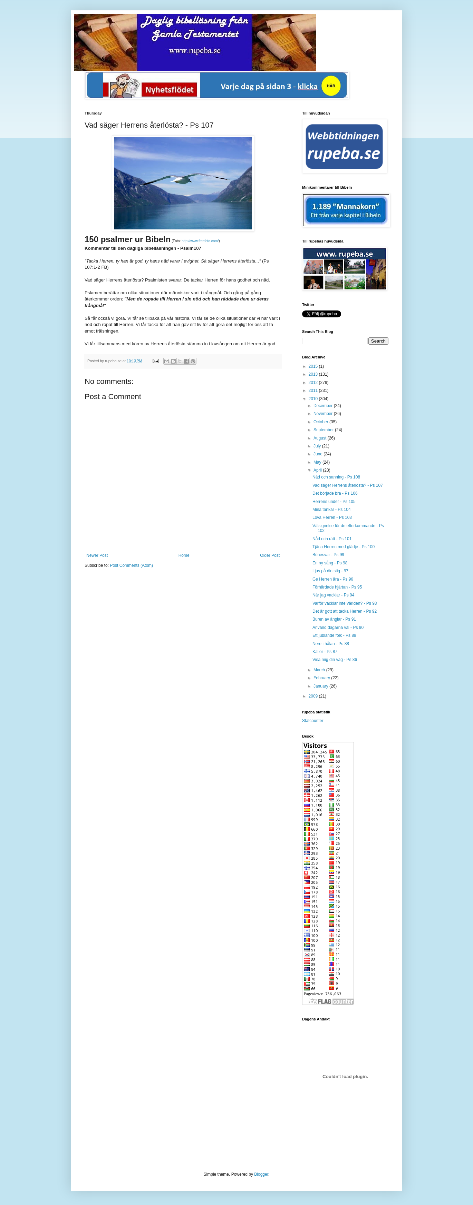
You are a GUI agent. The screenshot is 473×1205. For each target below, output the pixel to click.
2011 (314, 390)
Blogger (261, 1174)
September (324, 429)
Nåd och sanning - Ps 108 (336, 477)
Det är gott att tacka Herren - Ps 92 (344, 611)
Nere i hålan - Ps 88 (330, 643)
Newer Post (97, 555)
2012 (314, 382)
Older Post (270, 555)
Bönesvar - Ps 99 (328, 554)
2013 (314, 374)
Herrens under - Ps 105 (334, 501)
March (319, 670)
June (318, 454)
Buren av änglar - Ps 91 (334, 619)
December (323, 405)
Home (184, 555)
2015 (314, 366)
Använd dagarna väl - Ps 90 (338, 627)
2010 (314, 398)
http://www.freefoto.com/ (200, 241)
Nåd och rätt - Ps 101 (331, 538)
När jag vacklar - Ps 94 (333, 595)
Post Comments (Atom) (131, 565)
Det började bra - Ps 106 (335, 493)
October (321, 421)
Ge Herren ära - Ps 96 (332, 579)
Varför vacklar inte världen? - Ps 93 (344, 603)
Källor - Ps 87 (324, 651)
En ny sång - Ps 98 (329, 563)
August (320, 438)
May (317, 462)
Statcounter (312, 720)
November (323, 413)
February (322, 677)
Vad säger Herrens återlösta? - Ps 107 (347, 485)
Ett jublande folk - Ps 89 (334, 635)
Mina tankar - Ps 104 (331, 509)
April (318, 470)
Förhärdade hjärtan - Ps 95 (337, 587)
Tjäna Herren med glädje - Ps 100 (343, 546)
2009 (314, 696)
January (321, 686)
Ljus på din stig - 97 (330, 571)
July (317, 446)
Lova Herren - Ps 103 (332, 517)
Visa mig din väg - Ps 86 (334, 659)
